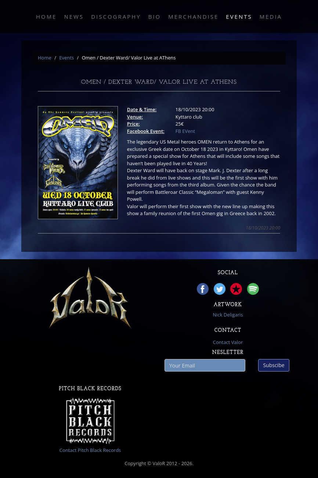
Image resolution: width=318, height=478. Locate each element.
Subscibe (273, 365)
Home (46, 16)
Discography (116, 16)
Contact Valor (228, 342)
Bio (154, 16)
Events (239, 16)
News (74, 16)
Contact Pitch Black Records (90, 450)
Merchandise (193, 16)
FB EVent (185, 131)
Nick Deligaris (228, 314)
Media (271, 16)
